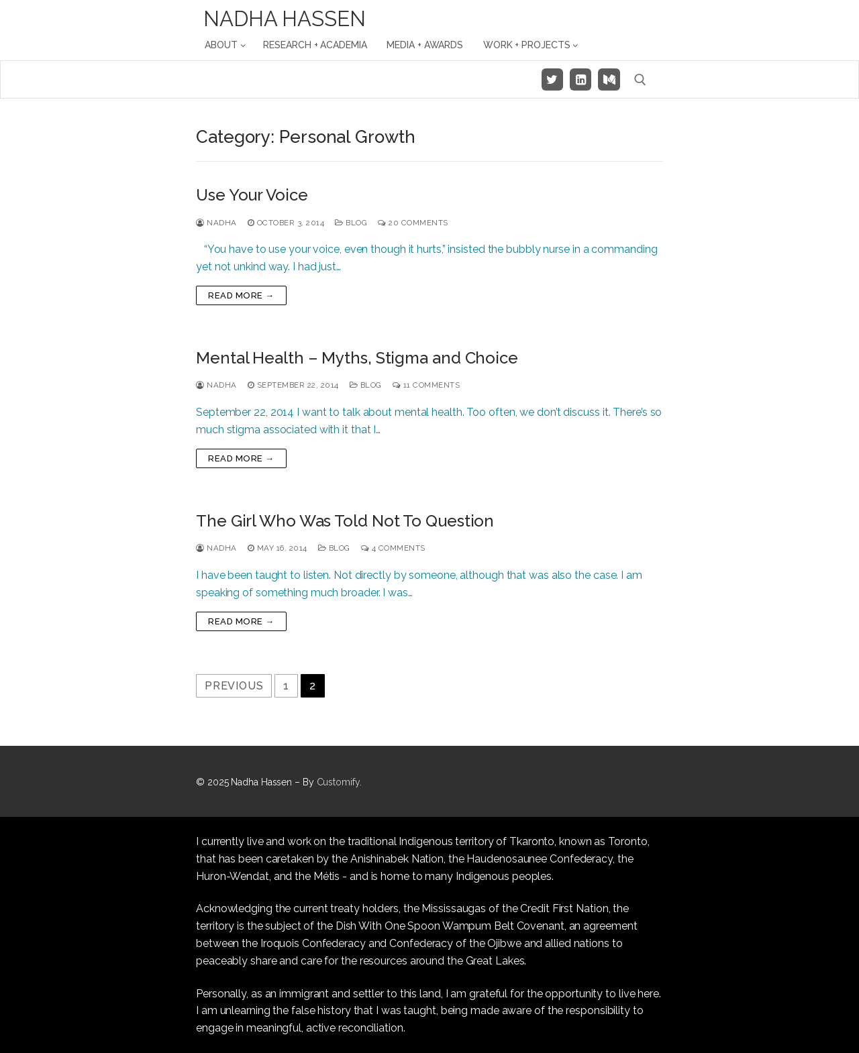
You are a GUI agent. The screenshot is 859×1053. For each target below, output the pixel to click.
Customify (338, 782)
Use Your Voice (252, 195)
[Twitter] (552, 79)
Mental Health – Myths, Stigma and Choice (357, 358)
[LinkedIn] (580, 79)
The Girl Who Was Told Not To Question (345, 521)
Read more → (241, 295)
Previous (234, 685)
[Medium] (608, 79)
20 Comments (413, 222)
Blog (351, 222)
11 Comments (426, 385)
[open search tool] (640, 80)
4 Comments (393, 548)
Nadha (216, 222)
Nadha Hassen (284, 19)
